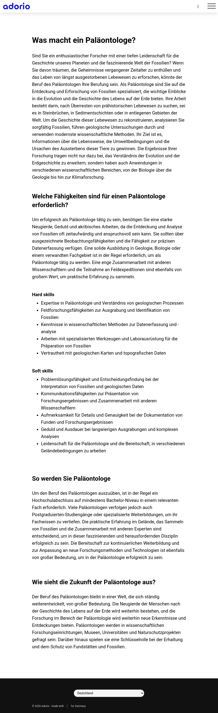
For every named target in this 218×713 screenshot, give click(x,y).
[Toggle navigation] (211, 6)
